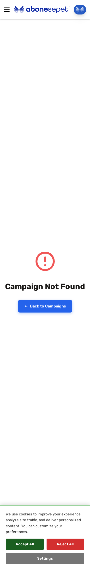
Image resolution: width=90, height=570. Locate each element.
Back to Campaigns (45, 306)
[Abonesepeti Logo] (42, 9)
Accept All (25, 544)
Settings (45, 558)
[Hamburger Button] (7, 10)
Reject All (65, 544)
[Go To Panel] (80, 9)
